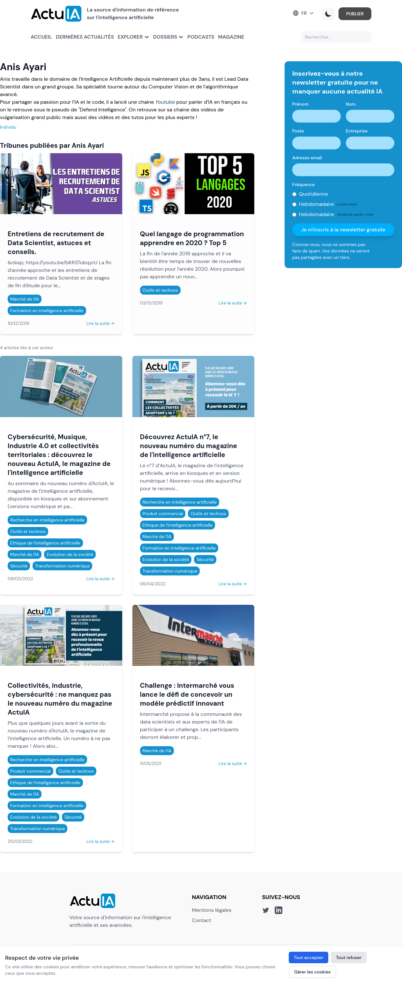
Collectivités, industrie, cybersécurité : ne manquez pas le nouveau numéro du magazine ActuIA (60, 699)
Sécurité (18, 566)
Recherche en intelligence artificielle (47, 520)
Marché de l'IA (24, 299)
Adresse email (307, 158)
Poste (298, 131)
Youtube (165, 102)
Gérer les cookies (312, 972)
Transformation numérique (62, 566)
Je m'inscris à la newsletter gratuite (343, 229)
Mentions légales (212, 910)
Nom (351, 104)
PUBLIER (355, 14)
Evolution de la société (70, 554)
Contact (201, 920)
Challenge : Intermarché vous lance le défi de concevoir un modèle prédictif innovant (187, 694)
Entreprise (357, 131)
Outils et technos (160, 290)
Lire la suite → (100, 323)
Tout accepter (308, 957)
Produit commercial (163, 513)
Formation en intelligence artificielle (47, 310)
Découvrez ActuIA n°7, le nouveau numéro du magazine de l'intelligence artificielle (188, 445)
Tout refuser (348, 957)
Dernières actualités (85, 37)
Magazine (231, 37)
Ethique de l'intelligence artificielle (45, 543)
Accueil (41, 37)
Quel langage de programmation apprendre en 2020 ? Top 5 (192, 238)
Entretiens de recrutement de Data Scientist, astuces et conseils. (56, 242)
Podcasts (200, 37)
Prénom (300, 104)
